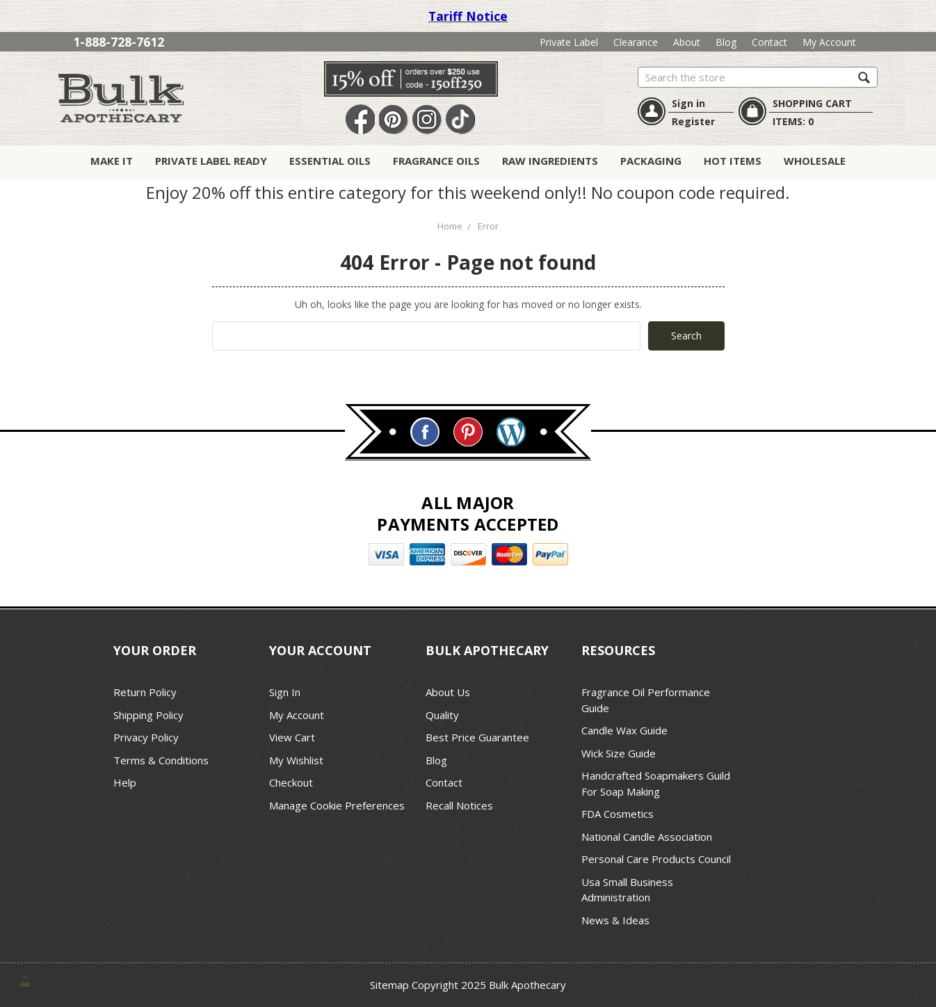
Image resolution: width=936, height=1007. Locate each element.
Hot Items (732, 161)
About (686, 42)
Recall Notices (459, 805)
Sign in (688, 103)
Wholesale (815, 161)
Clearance (635, 42)
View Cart (292, 737)
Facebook (360, 120)
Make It (111, 161)
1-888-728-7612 (118, 41)
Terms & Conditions (161, 760)
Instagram (427, 120)
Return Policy (145, 692)
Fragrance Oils (436, 161)
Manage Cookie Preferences (337, 805)
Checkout (291, 782)
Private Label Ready (211, 161)
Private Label (569, 42)
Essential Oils (330, 161)
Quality (442, 715)
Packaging (650, 161)
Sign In (284, 692)
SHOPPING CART (812, 103)
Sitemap (389, 985)
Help (124, 782)
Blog (726, 42)
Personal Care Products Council (656, 859)
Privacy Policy (146, 737)
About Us (448, 692)
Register (693, 121)
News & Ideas (615, 920)
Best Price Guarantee (477, 737)
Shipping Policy (148, 715)
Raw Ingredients (550, 161)
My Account (829, 42)
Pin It (393, 120)
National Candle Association (646, 837)
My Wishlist (296, 760)
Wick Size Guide (618, 753)
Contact (769, 42)
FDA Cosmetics (617, 814)
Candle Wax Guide (624, 730)
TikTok (460, 120)
